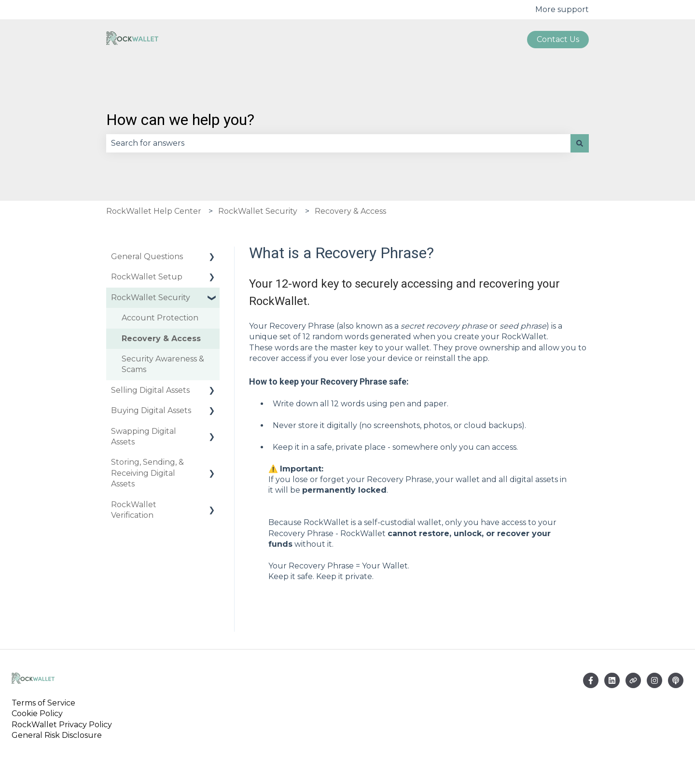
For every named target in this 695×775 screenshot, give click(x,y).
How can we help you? (180, 120)
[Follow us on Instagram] (654, 680)
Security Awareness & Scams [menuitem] (163, 364)
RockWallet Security (257, 211)
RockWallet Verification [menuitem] (133, 510)
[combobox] (338, 143)
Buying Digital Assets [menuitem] (151, 410)
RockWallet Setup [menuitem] (146, 276)
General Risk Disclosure (57, 735)
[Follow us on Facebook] (590, 680)
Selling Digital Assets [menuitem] (150, 390)
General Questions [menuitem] (147, 256)
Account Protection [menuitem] (160, 317)
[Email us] (612, 680)
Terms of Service (45, 702)
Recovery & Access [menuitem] (161, 338)
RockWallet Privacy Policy (62, 724)
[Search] (579, 143)
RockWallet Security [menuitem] (150, 297)
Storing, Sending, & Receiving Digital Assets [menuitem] (147, 472)
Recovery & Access (350, 211)
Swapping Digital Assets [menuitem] (143, 436)
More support (562, 9)
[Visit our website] (633, 680)
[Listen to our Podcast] (675, 680)
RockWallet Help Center (153, 211)
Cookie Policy (37, 713)
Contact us (558, 39)
